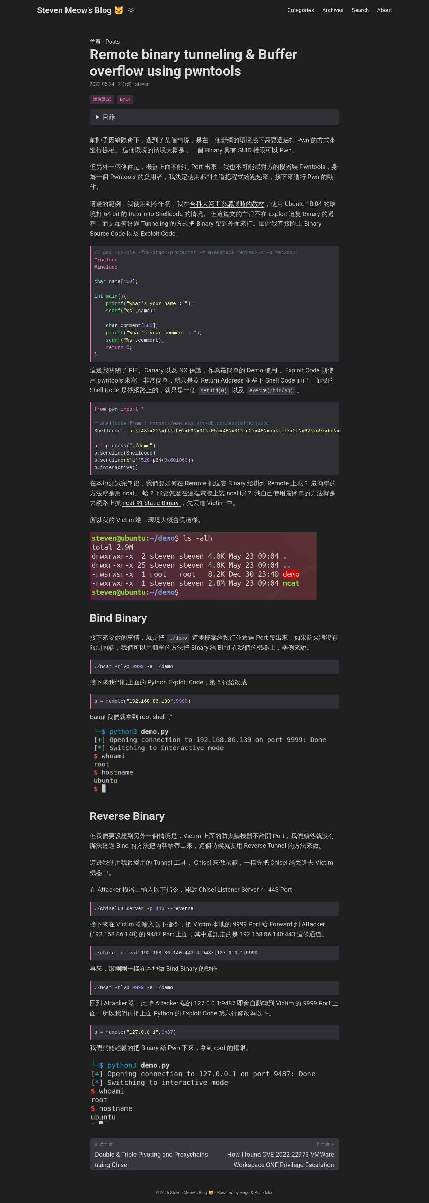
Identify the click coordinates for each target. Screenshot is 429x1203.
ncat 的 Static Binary (151, 502)
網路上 (142, 390)
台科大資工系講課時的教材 (227, 203)
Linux (125, 99)
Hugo (245, 1192)
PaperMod (263, 1192)
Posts (113, 41)
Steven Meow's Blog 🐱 (80, 10)
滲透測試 (102, 99)
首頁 (95, 41)
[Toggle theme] (131, 10)
